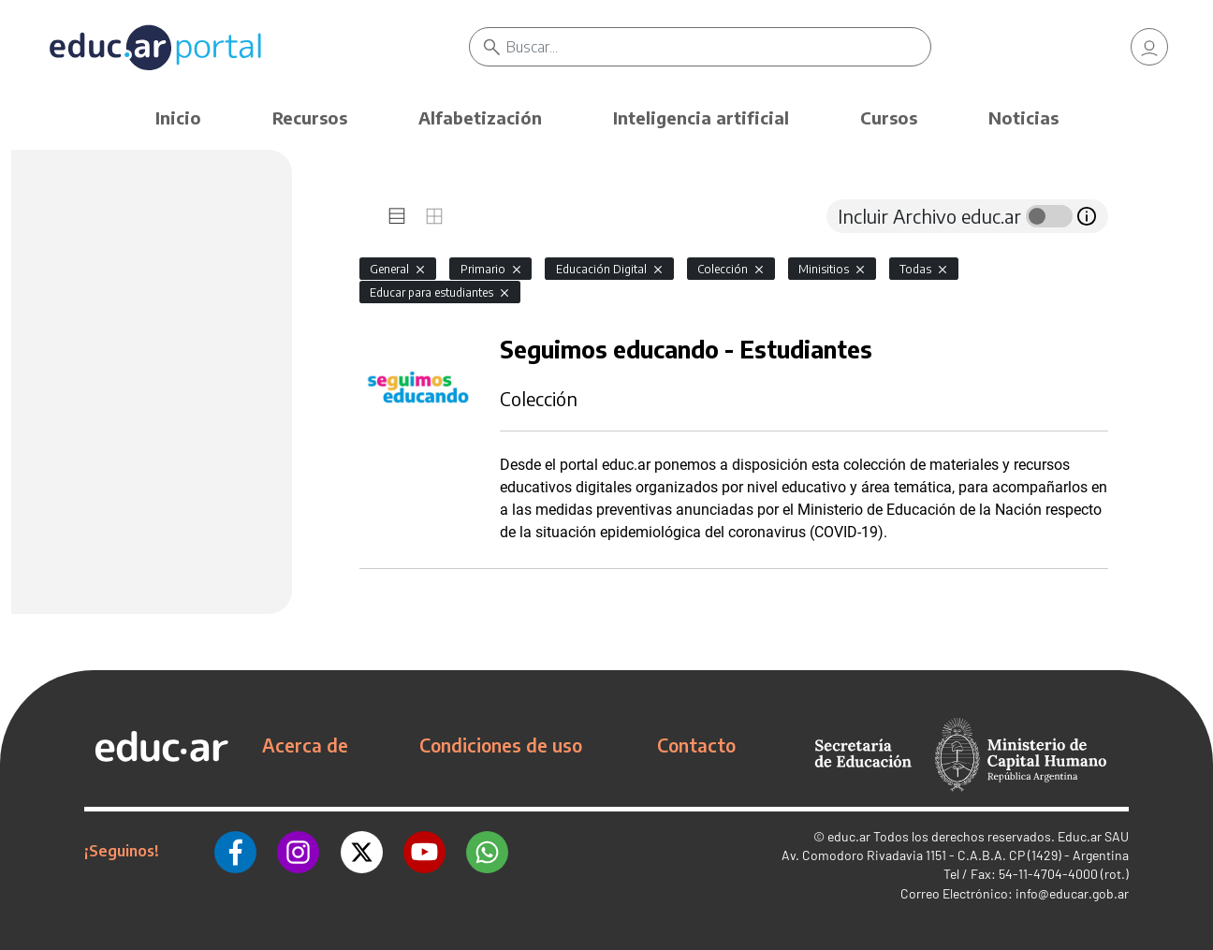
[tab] (397, 216)
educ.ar (848, 836)
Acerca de (305, 745)
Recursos (309, 117)
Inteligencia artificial (701, 117)
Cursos (888, 117)
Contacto (696, 745)
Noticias (1023, 117)
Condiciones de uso (500, 745)
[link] (1149, 47)
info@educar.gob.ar (1072, 893)
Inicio (178, 117)
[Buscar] (718, 47)
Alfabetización (480, 117)
